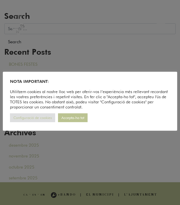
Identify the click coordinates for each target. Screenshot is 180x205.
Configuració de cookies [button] (32, 117)
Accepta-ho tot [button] (72, 117)
